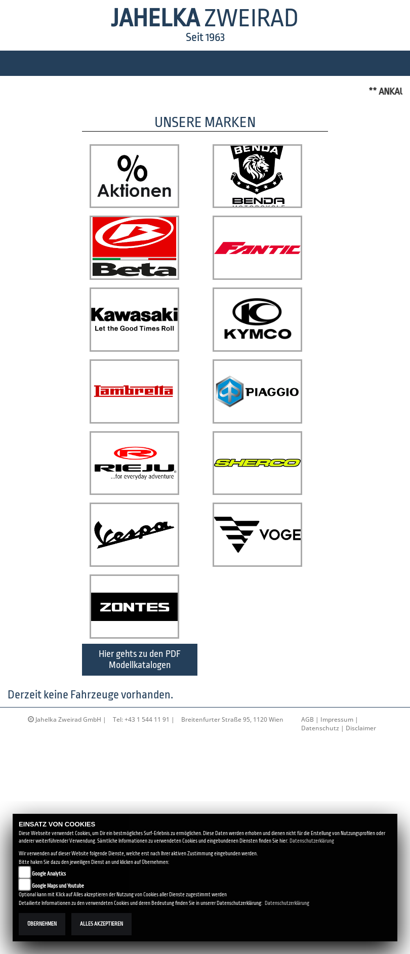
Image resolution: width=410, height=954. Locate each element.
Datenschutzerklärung (312, 841)
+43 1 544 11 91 (147, 775)
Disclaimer (361, 784)
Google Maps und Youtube (58, 886)
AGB (307, 775)
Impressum (336, 775)
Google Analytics (49, 874)
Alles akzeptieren (101, 924)
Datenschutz (320, 784)
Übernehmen (42, 924)
